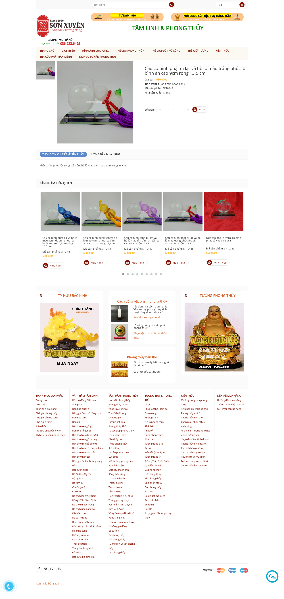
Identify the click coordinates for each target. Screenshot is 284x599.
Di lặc (147, 404)
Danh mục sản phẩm (50, 395)
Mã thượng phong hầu (120, 461)
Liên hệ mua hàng (229, 395)
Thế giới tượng (198, 50)
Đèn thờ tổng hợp (81, 430)
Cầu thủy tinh (115, 439)
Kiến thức (222, 50)
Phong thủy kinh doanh (193, 443)
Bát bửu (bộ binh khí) (83, 556)
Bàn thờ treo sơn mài (83, 452)
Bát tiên (149, 491)
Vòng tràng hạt (116, 517)
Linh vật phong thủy (119, 400)
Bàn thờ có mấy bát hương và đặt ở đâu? (151, 364)
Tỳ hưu (148, 448)
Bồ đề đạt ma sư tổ (155, 495)
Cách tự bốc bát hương (147, 371)
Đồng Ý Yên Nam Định (84, 500)
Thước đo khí (115, 482)
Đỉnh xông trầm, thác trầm (86, 526)
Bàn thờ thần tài (81, 456)
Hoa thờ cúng (79, 530)
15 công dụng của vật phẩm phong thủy (150, 326)
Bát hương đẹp (80, 469)
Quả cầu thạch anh (118, 469)
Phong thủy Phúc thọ (119, 426)
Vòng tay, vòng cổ (118, 408)
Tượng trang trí (153, 456)
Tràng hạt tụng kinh (82, 548)
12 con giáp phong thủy (121, 430)
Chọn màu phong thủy (193, 422)
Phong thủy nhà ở (190, 413)
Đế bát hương (79, 517)
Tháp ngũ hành (116, 478)
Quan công (150, 413)
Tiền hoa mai (115, 487)
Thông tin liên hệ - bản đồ (231, 404)
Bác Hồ (148, 509)
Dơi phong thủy (116, 552)
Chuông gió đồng (117, 526)
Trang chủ (47, 50)
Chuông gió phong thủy (121, 522)
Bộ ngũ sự (77, 478)
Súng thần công (116, 474)
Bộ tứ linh (113, 530)
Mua (198, 109)
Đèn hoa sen (79, 417)
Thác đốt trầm (79, 543)
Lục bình (113, 456)
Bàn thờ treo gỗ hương (84, 439)
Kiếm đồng (114, 448)
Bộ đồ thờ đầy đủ (81, 474)
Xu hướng (186, 426)
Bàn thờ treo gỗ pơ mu (84, 443)
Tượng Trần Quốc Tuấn (157, 461)
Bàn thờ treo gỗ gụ (82, 426)
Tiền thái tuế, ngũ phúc (120, 495)
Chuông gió (114, 417)
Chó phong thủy (153, 482)
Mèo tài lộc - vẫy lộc (155, 452)
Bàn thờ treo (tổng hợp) (85, 435)
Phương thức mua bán (193, 456)
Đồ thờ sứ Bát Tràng (83, 504)
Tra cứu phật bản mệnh (56, 56)
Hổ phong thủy (153, 474)
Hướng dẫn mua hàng (105, 154)
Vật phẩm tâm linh (84, 395)
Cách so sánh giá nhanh (193, 452)
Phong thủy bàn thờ (192, 417)
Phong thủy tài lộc (118, 404)
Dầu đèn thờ (79, 513)
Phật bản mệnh (116, 465)
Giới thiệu (68, 50)
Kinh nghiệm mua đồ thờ (194, 408)
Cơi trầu (76, 491)
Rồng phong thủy (154, 435)
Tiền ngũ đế (114, 491)
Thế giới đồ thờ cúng (165, 50)
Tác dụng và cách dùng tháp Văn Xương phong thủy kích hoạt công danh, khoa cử (150, 309)
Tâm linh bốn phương (192, 448)
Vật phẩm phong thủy (123, 395)
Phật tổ (149, 430)
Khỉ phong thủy (116, 539)
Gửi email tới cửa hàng (229, 408)
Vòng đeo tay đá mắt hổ (121, 513)
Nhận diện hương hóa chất (195, 430)
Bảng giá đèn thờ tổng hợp (86, 413)
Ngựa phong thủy (154, 422)
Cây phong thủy (117, 435)
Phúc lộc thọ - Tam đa (156, 408)
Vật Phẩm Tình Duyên (120, 504)
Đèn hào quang (80, 408)
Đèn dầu (76, 422)
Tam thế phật (152, 500)
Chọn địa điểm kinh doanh (195, 439)
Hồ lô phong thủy (118, 443)
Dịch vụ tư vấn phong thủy (97, 56)
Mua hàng (52, 265)
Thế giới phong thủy (130, 50)
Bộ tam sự (77, 482)
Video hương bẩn (190, 435)
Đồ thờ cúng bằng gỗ (83, 509)
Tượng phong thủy (118, 500)
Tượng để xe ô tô (154, 443)
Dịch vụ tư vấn (116, 509)
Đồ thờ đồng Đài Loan (84, 400)
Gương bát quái (116, 422)
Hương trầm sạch (81, 535)
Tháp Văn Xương (117, 413)
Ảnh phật (77, 404)
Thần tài (149, 439)
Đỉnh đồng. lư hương (83, 522)
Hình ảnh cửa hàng (95, 50)
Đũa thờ (76, 552)
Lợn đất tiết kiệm (154, 465)
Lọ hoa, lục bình (80, 539)
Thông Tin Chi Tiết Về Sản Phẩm (63, 154)
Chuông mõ (78, 487)
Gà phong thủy (116, 535)
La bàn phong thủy (118, 452)
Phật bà (149, 426)
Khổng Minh (151, 417)
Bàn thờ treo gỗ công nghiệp (87, 448)
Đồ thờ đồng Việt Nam (84, 495)
